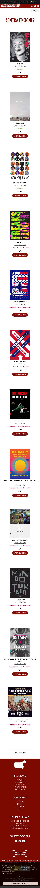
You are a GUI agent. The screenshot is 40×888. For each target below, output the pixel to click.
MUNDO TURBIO (20, 600)
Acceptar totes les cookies (20, 883)
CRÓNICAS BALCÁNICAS (20, 540)
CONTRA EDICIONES (20, 66)
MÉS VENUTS (20, 789)
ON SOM (20, 804)
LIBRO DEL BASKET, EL (20, 182)
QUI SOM (20, 802)
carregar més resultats (20, 752)
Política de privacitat (20, 828)
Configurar (20, 877)
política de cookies (7, 873)
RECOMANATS (20, 782)
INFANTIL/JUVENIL (20, 787)
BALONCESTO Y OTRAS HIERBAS (20, 719)
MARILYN (20, 63)
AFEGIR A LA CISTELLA (20, 76)
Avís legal (20, 823)
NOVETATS (20, 785)
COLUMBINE (20, 123)
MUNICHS (20, 421)
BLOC (20, 809)
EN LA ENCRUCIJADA (20, 361)
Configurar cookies (7, 860)
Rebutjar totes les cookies (20, 879)
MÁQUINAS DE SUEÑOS (20, 302)
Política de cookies (20, 826)
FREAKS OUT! (20, 242)
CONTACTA (20, 806)
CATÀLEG (20, 780)
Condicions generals (20, 821)
